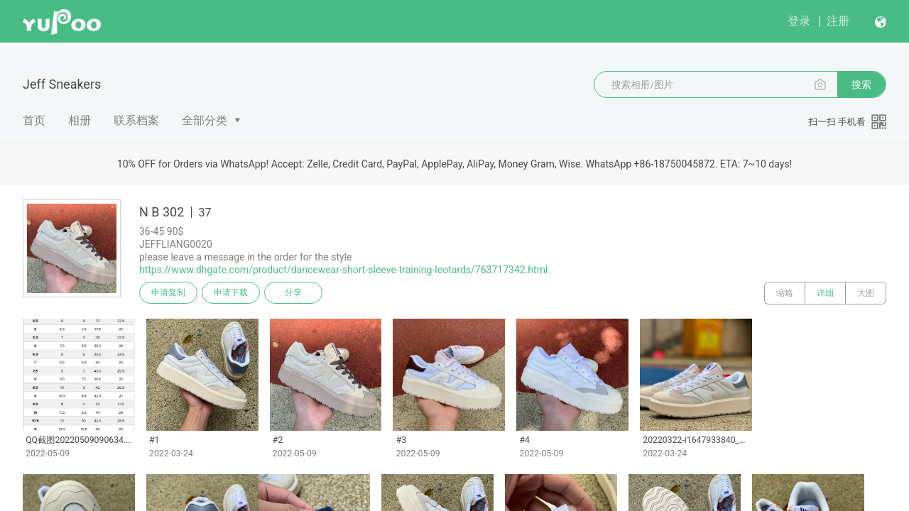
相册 (79, 120)
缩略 (784, 293)
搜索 (861, 84)
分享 (296, 293)
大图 (865, 293)
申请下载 (233, 293)
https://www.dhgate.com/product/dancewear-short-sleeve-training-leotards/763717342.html (343, 269)
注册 (838, 21)
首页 (34, 120)
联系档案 (136, 120)
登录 (799, 21)
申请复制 (169, 293)
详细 (825, 293)
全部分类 (204, 120)
